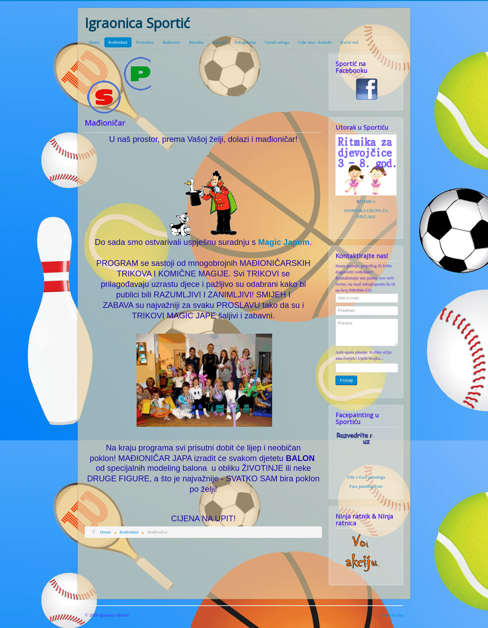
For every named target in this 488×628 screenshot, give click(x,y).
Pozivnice (145, 42)
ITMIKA (367, 201)
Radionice (171, 42)
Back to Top (392, 614)
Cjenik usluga (277, 42)
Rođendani (117, 42)
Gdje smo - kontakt (315, 42)
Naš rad (219, 42)
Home (94, 42)
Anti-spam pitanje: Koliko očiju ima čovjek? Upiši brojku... (364, 355)
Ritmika (196, 42)
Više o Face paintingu (366, 477)
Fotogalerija (245, 42)
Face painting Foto (366, 486)
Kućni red (349, 42)
